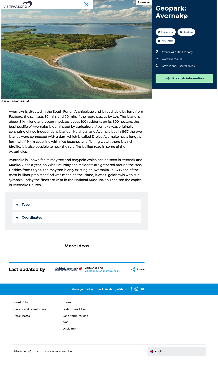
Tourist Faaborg (160, 3)
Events (109, 15)
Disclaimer (76, 358)
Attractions (74, 11)
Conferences (178, 3)
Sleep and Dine (51, 11)
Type (24, 234)
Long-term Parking (83, 345)
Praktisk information (182, 107)
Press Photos (34, 349)
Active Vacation (143, 11)
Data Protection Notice (72, 381)
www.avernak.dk (171, 88)
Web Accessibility (81, 338)
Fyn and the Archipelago (201, 3)
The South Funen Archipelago (107, 11)
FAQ (72, 351)
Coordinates (31, 247)
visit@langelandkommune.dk (96, 300)
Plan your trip (168, 11)
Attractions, (169, 95)
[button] (120, 299)
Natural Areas (185, 95)
